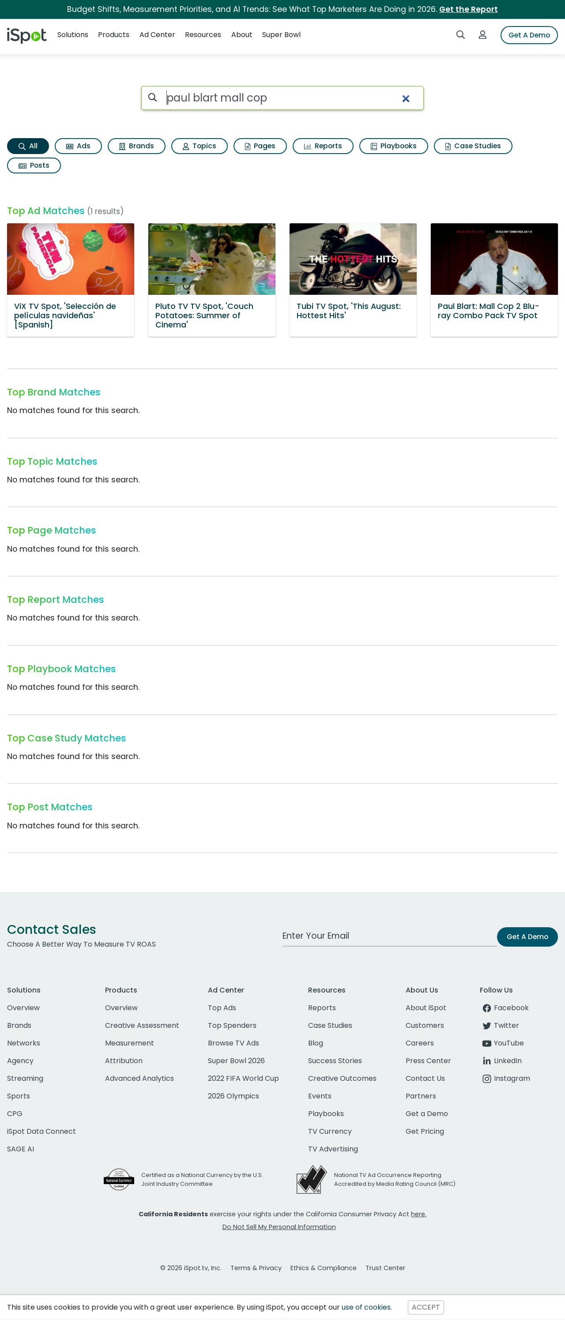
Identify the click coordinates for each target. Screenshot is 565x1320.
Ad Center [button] (157, 35)
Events (319, 1096)
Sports (18, 1096)
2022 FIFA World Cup (243, 1078)
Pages (260, 146)
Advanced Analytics (139, 1078)
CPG (15, 1114)
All (28, 146)
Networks (23, 1043)
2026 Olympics (233, 1096)
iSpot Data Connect (41, 1131)
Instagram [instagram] (505, 1078)
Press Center (428, 1061)
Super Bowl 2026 (236, 1061)
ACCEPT (426, 1307)
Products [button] (113, 35)
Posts (34, 165)
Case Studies (473, 146)
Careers (420, 1043)
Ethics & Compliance (323, 1268)
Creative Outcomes (342, 1078)
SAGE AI (20, 1149)
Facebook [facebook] (504, 1008)
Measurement (129, 1043)
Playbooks (394, 146)
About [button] (241, 35)
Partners (421, 1096)
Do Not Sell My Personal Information (279, 1226)
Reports (323, 146)
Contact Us (425, 1078)
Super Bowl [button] (281, 35)
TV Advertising (333, 1149)
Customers (425, 1025)
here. (418, 1214)
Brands (136, 146)
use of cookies (366, 1307)
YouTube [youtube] (502, 1043)
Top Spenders (232, 1025)
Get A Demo (529, 35)
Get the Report (468, 9)
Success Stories (335, 1061)
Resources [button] (203, 35)
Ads (78, 146)
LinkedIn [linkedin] (501, 1061)
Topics (199, 146)
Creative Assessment (142, 1025)
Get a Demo (427, 1114)
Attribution (124, 1061)
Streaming (25, 1078)
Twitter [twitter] (499, 1025)
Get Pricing (425, 1131)
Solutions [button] (72, 35)
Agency (20, 1061)
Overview (23, 1008)
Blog (315, 1043)
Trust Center (385, 1268)
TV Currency (330, 1131)
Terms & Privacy (256, 1268)
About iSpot (426, 1008)
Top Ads (222, 1008)
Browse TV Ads (233, 1043)
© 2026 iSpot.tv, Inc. (191, 1268)
